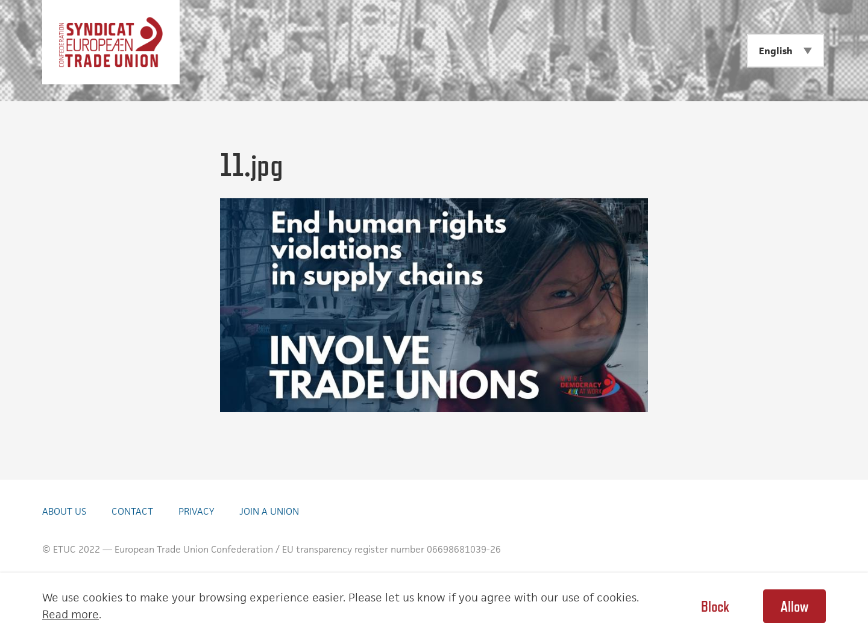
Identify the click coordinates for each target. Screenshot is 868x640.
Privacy (196, 511)
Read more (70, 614)
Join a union (269, 511)
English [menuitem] (776, 51)
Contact (132, 511)
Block (715, 606)
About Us (64, 511)
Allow (794, 606)
